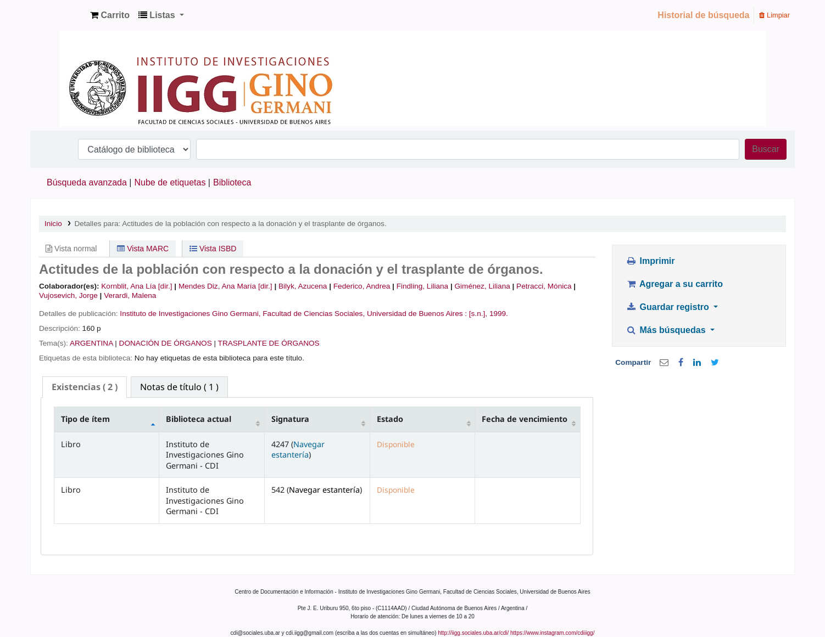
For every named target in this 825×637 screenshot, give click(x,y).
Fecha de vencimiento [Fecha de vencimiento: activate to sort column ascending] (524, 419)
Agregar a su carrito (674, 284)
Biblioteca (232, 182)
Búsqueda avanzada (87, 182)
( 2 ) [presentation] (85, 387)
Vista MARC (143, 248)
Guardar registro (669, 307)
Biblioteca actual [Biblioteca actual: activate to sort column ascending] (198, 419)
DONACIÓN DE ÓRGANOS (165, 343)
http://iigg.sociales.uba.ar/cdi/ (473, 633)
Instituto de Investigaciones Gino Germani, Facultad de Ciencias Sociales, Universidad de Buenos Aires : (293, 313)
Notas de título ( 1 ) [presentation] (179, 387)
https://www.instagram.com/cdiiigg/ (552, 633)
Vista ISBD (212, 248)
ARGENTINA (91, 343)
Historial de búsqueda (703, 15)
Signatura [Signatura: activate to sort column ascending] (290, 419)
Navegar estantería (298, 449)
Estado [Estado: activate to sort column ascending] (390, 419)
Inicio (53, 223)
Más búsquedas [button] (667, 330)
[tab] (84, 387)
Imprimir (650, 261)
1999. (498, 313)
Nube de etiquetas (170, 182)
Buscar (765, 149)
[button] (110, 15)
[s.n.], (478, 313)
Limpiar (774, 15)
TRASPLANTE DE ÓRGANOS (269, 343)
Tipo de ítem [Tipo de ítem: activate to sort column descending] (85, 419)
